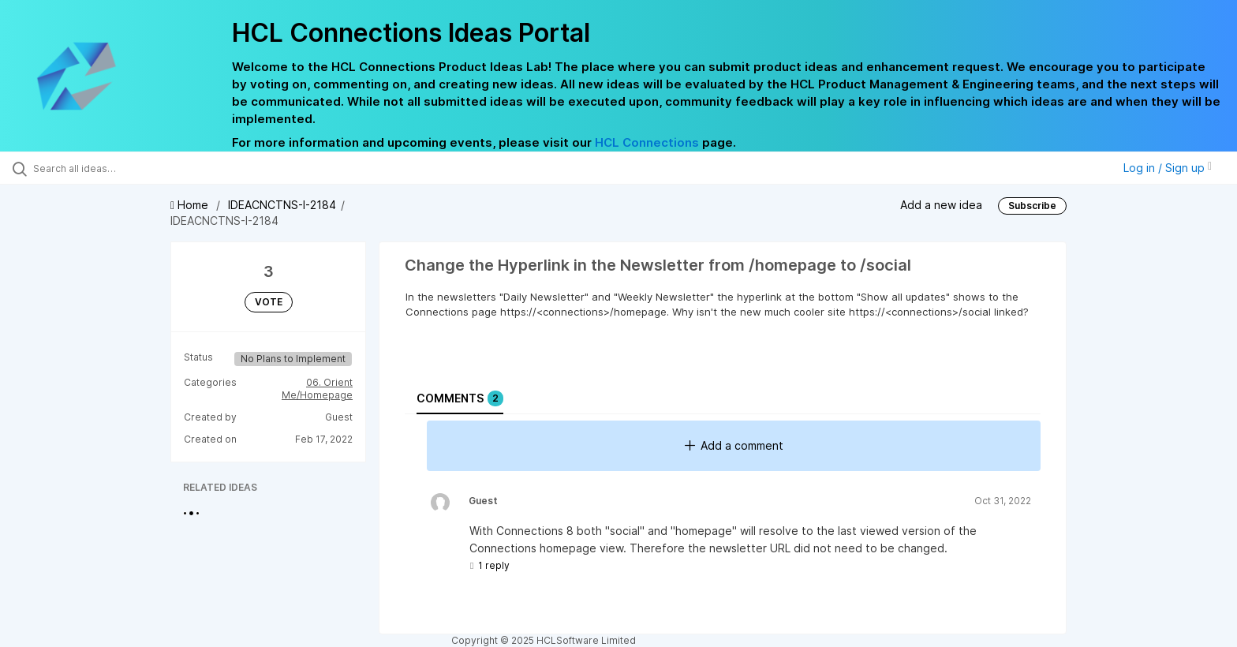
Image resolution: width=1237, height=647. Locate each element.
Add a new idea (941, 204)
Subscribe (1032, 205)
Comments (460, 398)
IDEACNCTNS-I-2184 (282, 204)
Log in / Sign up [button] (1167, 167)
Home (190, 204)
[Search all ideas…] (143, 168)
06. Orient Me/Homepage (317, 388)
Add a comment (734, 445)
